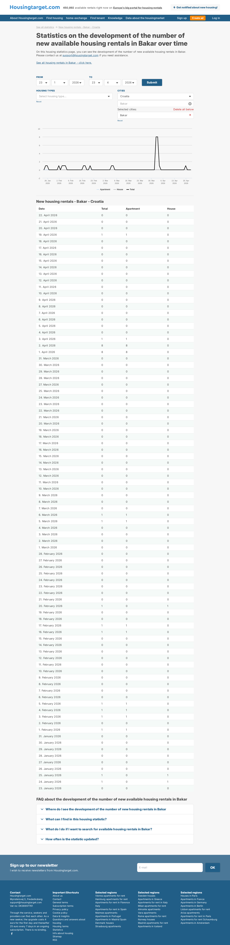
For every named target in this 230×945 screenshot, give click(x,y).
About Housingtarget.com (26, 18)
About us (58, 895)
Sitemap (57, 936)
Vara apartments (147, 912)
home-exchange (76, 18)
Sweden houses (146, 895)
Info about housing (63, 933)
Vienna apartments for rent (110, 895)
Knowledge (115, 18)
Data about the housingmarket (145, 18)
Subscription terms (63, 905)
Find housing (54, 18)
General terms (60, 902)
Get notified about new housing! (197, 7)
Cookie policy (60, 912)
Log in (216, 18)
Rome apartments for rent (152, 916)
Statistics (58, 929)
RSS (55, 939)
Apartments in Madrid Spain (110, 919)
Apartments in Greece (150, 899)
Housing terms (61, 926)
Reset (39, 101)
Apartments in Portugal (108, 916)
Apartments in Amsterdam (195, 922)
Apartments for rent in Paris (196, 916)
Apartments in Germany (194, 902)
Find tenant (97, 18)
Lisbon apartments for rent (195, 909)
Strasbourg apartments (108, 926)
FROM (39, 77)
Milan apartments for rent (152, 905)
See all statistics (45, 27)
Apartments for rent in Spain (111, 909)
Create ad (197, 18)
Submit (152, 82)
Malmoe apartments (106, 912)
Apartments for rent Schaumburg (199, 919)
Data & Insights (61, 916)
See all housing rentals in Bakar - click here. (64, 62)
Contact (57, 899)
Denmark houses (104, 922)
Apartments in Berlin (192, 905)
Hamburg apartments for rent (111, 899)
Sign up (182, 18)
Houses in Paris (189, 895)
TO (90, 77)
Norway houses (146, 919)
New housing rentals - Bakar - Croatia (79, 27)
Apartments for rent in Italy (153, 902)
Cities (121, 90)
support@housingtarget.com (80, 55)
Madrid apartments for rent (153, 922)
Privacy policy (60, 909)
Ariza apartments (190, 912)
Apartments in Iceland (150, 926)
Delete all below (183, 109)
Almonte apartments (149, 909)
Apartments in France (192, 899)
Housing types (45, 90)
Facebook (12, 934)
